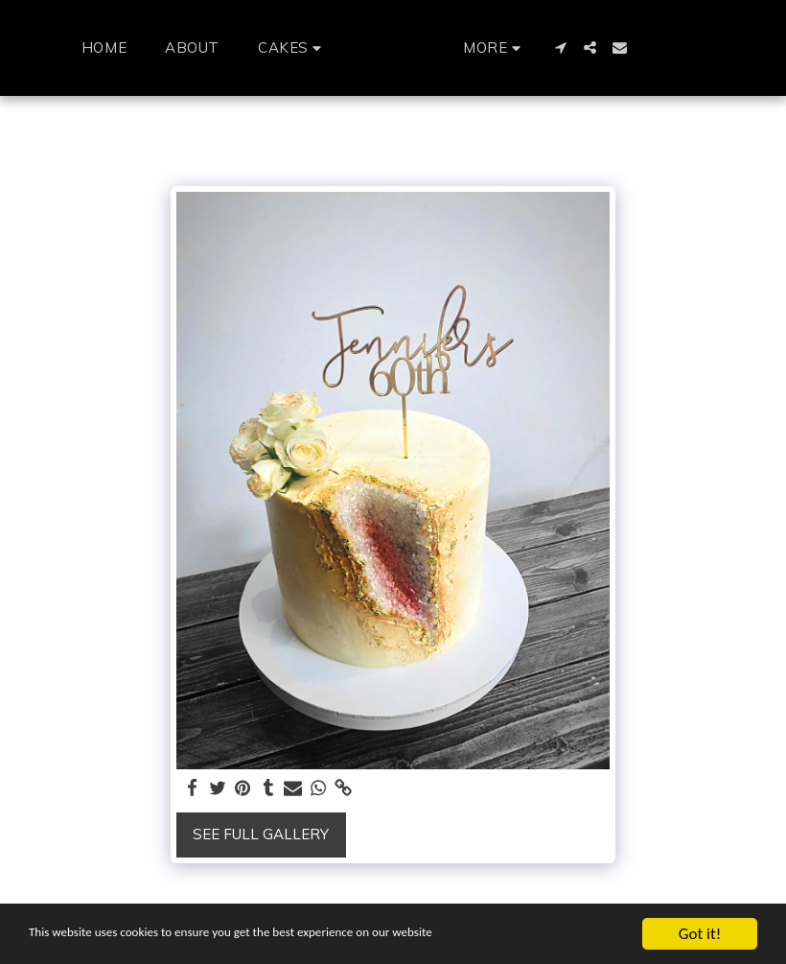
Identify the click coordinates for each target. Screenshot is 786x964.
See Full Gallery (261, 834)
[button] (257, 47)
